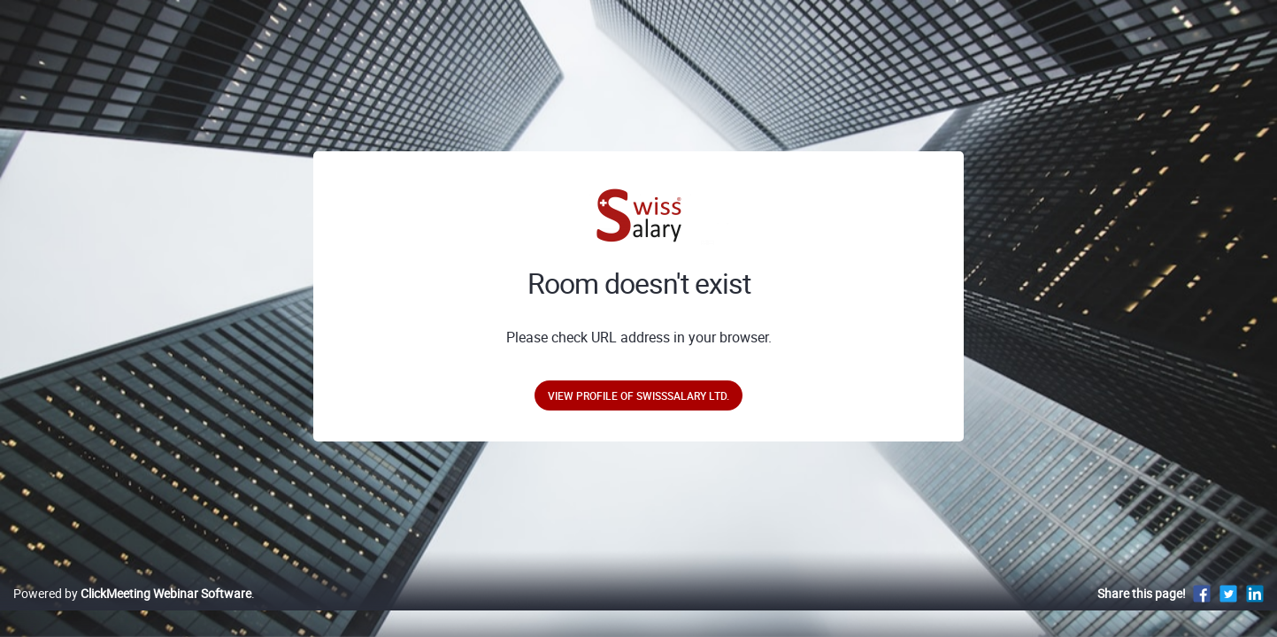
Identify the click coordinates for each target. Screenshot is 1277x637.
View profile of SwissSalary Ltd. (638, 395)
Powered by (132, 611)
